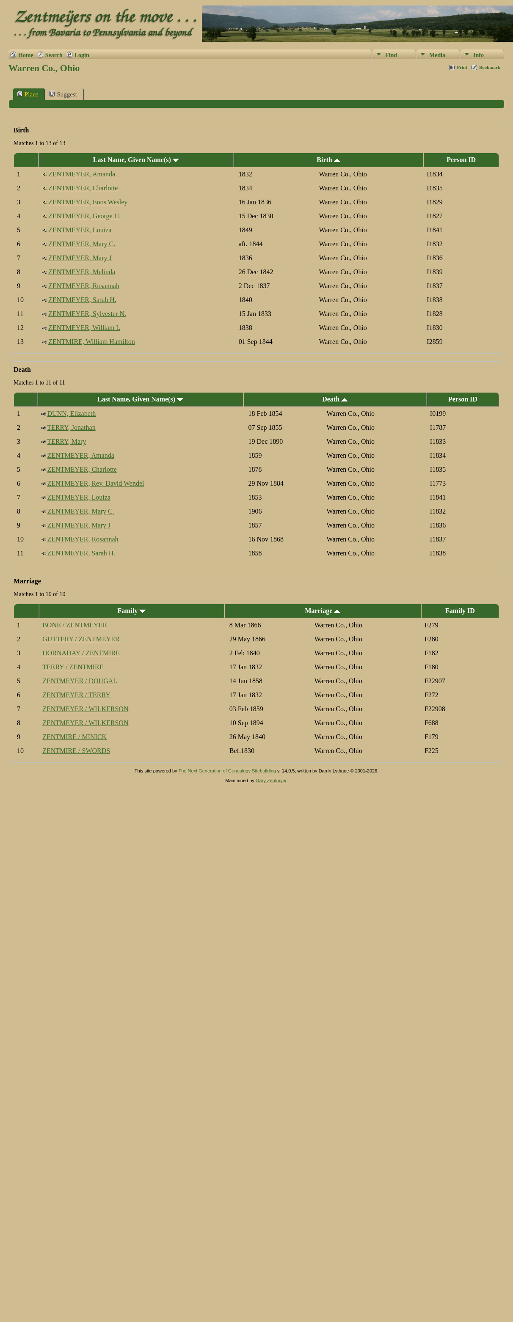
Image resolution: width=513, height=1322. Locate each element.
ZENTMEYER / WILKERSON (85, 708)
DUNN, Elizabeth (71, 413)
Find (391, 55)
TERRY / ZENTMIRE (72, 667)
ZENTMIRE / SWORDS (76, 750)
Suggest (63, 94)
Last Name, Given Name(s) (136, 159)
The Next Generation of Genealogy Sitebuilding (227, 770)
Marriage (322, 610)
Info (478, 55)
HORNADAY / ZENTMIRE (81, 653)
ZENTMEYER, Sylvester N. (87, 313)
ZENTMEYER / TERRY (76, 694)
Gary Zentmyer (271, 780)
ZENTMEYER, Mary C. (81, 243)
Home (25, 55)
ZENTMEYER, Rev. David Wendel (95, 483)
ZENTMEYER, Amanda (81, 174)
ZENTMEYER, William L (84, 327)
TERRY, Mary (66, 441)
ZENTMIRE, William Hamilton (91, 341)
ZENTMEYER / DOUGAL (79, 680)
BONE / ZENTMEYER (74, 625)
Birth (328, 159)
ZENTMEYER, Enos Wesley (87, 202)
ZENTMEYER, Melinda (81, 271)
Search (54, 55)
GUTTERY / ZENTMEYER (81, 639)
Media (437, 55)
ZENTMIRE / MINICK (74, 736)
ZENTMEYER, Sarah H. (82, 299)
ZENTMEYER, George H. (84, 216)
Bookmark (489, 67)
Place (27, 94)
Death (335, 399)
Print (462, 67)
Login (81, 55)
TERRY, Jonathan (71, 427)
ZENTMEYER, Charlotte (83, 188)
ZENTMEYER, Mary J (80, 257)
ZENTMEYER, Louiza (79, 230)
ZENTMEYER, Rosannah (83, 285)
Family (131, 610)
